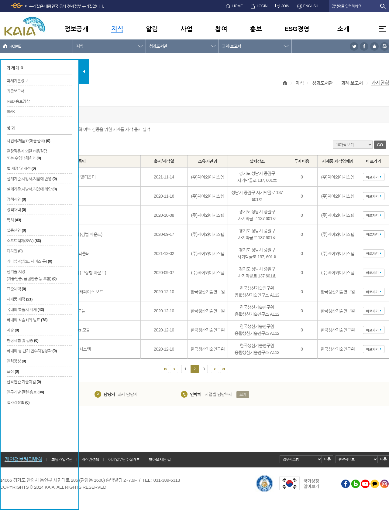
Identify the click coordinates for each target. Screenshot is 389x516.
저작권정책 (90, 459)
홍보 (256, 28)
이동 (327, 459)
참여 (221, 28)
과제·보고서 (231, 46)
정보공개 (76, 28)
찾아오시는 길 (159, 459)
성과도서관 (158, 46)
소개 (343, 28)
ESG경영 (296, 28)
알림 (152, 28)
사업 (186, 28)
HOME (237, 6)
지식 (117, 28)
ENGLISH (310, 6)
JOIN (285, 6)
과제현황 (380, 82)
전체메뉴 (382, 29)
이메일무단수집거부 (124, 459)
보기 (242, 394)
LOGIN (262, 6)
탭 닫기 (84, 71)
